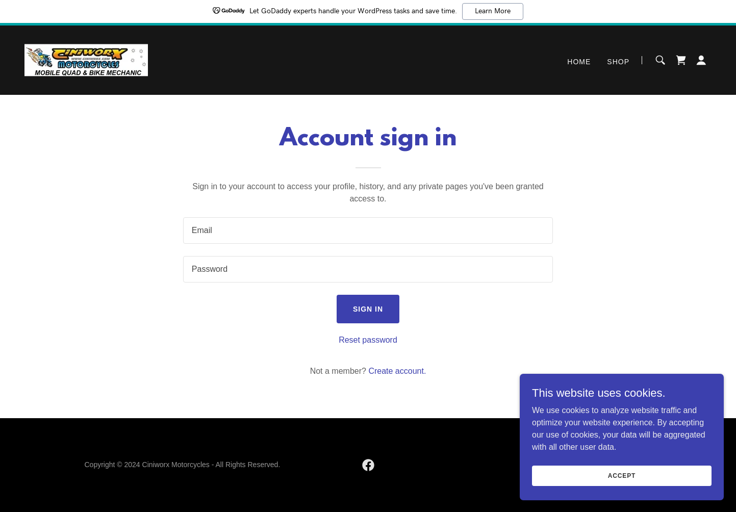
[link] (86, 59)
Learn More (493, 11)
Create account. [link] (397, 371)
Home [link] (579, 62)
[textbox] (368, 230)
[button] (701, 60)
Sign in (368, 309)
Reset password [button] (368, 340)
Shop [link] (618, 62)
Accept (622, 475)
